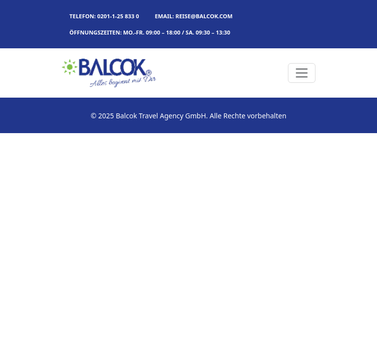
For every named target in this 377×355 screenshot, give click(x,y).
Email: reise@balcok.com (193, 16)
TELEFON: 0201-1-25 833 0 (104, 16)
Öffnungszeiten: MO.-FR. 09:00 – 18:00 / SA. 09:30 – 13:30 (149, 32)
